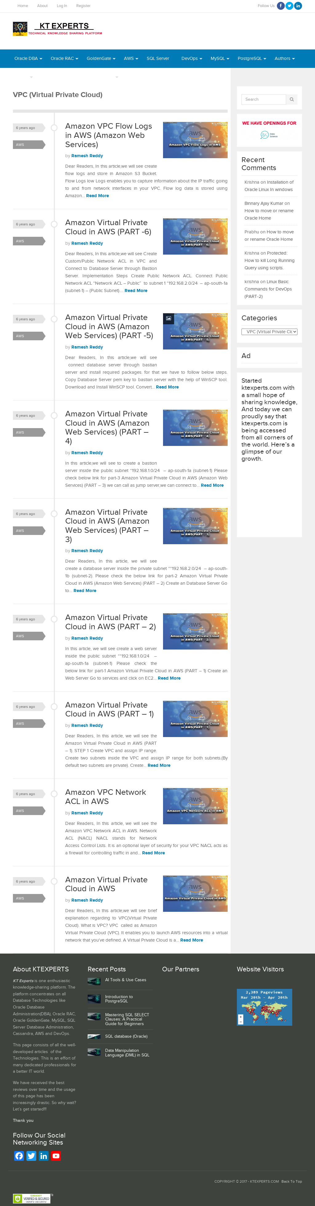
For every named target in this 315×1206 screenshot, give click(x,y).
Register (83, 6)
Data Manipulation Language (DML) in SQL (127, 1053)
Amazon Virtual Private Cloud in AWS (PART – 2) (110, 622)
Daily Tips (104, 77)
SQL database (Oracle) (126, 1036)
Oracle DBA (26, 58)
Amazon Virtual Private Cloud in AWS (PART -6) (108, 227)
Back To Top (291, 1181)
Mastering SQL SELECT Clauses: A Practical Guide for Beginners (127, 1020)
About (42, 6)
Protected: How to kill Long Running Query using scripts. (270, 261)
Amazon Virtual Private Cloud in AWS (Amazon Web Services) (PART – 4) (107, 427)
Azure (132, 77)
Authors (282, 58)
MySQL (218, 58)
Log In (62, 6)
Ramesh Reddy (87, 156)
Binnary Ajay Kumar (264, 203)
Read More (97, 196)
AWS (129, 58)
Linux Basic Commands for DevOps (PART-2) (268, 289)
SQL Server (158, 58)
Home (23, 6)
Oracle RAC (62, 58)
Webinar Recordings (61, 77)
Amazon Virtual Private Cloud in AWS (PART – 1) (109, 709)
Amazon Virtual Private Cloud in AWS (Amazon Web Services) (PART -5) (109, 327)
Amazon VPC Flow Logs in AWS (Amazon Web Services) (108, 135)
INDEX (21, 77)
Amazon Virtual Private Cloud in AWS (106, 884)
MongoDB (187, 77)
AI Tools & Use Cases (125, 980)
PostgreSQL (250, 58)
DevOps (189, 58)
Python (158, 77)
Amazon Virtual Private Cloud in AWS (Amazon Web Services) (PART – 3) (107, 525)
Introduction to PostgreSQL (119, 999)
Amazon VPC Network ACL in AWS (105, 796)
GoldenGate (99, 58)
